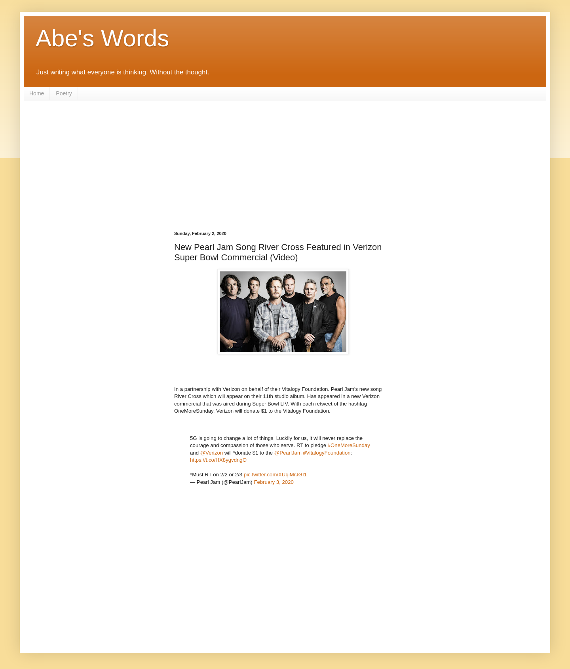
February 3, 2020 (273, 482)
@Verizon (211, 453)
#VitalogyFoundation (327, 453)
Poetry (64, 93)
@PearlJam (288, 453)
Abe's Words (102, 38)
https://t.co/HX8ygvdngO (218, 460)
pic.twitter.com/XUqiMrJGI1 (275, 475)
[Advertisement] (285, 159)
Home (36, 93)
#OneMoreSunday (349, 445)
